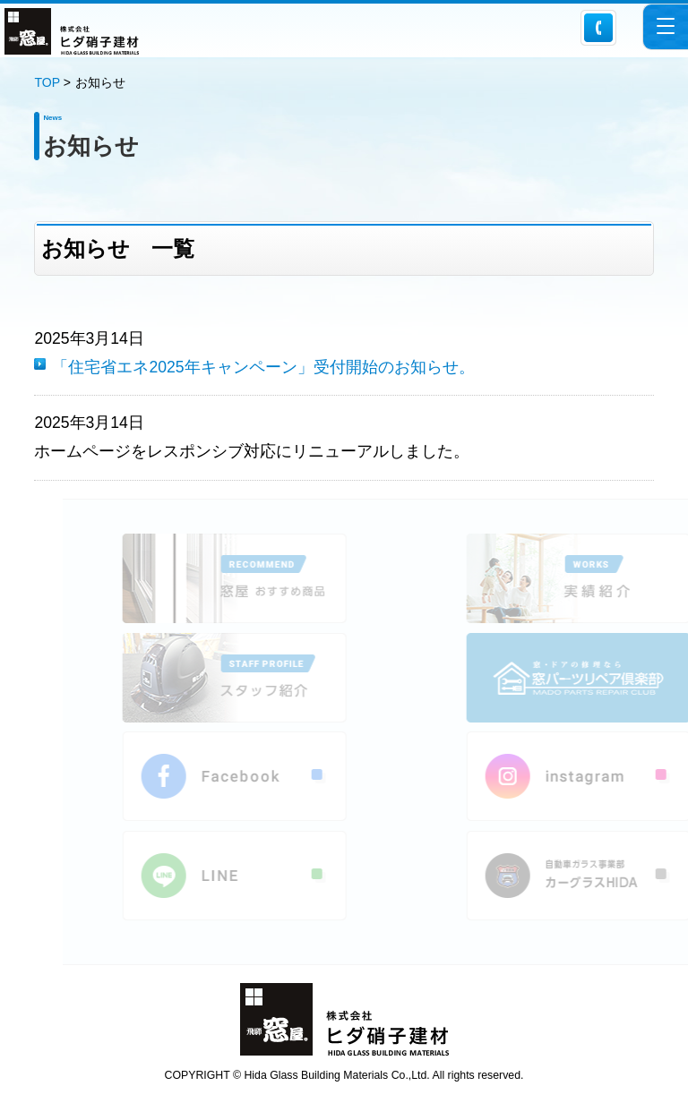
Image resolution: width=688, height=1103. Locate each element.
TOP (46, 82)
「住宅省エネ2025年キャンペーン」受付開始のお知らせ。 (263, 367)
